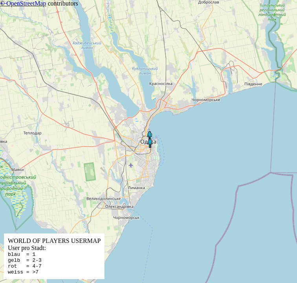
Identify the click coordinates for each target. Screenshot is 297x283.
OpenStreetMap (26, 3)
